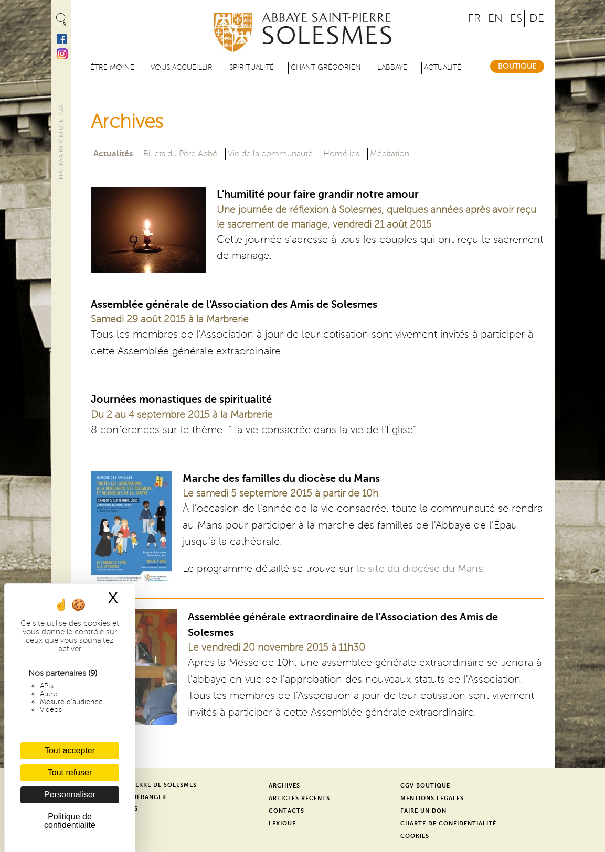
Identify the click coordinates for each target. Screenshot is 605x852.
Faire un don (423, 810)
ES (516, 19)
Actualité (442, 67)
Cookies (414, 836)
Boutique (517, 66)
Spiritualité (251, 67)
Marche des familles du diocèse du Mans (281, 478)
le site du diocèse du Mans (420, 569)
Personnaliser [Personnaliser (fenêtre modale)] (69, 794)
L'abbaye (392, 67)
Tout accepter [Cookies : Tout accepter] (70, 750)
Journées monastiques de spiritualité (181, 399)
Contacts (286, 810)
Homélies (341, 153)
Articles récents (299, 798)
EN (495, 19)
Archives (284, 785)
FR (474, 19)
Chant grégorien (326, 67)
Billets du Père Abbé (180, 153)
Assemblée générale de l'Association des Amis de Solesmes (234, 304)
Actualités (113, 152)
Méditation (389, 153)
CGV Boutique (425, 785)
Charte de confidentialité (448, 823)
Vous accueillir (182, 67)
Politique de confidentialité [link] (69, 820)
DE (536, 19)
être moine (112, 67)
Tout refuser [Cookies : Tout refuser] (70, 772)
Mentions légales (432, 798)
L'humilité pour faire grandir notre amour (318, 194)
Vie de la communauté (270, 153)
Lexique (282, 823)
